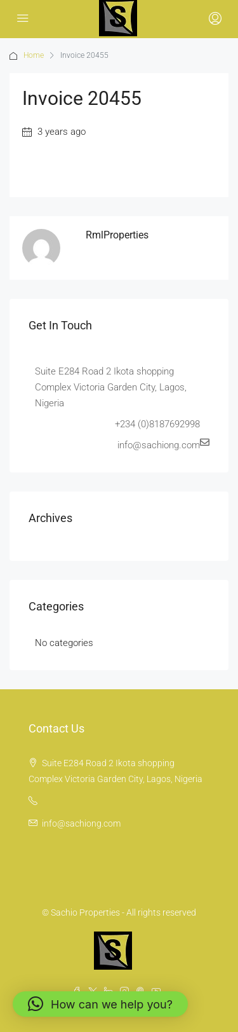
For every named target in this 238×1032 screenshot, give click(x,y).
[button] (100, 1004)
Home (33, 55)
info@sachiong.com (81, 823)
